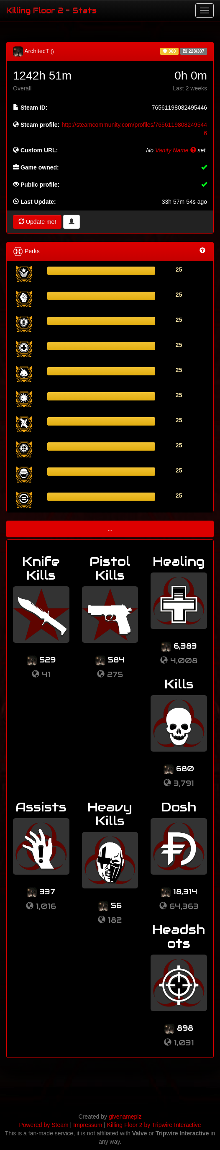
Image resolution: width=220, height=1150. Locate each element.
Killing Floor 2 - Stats (51, 10)
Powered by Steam (43, 1125)
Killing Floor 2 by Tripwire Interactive (154, 1125)
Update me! (37, 221)
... (110, 529)
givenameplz (125, 1116)
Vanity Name (175, 150)
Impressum (87, 1125)
